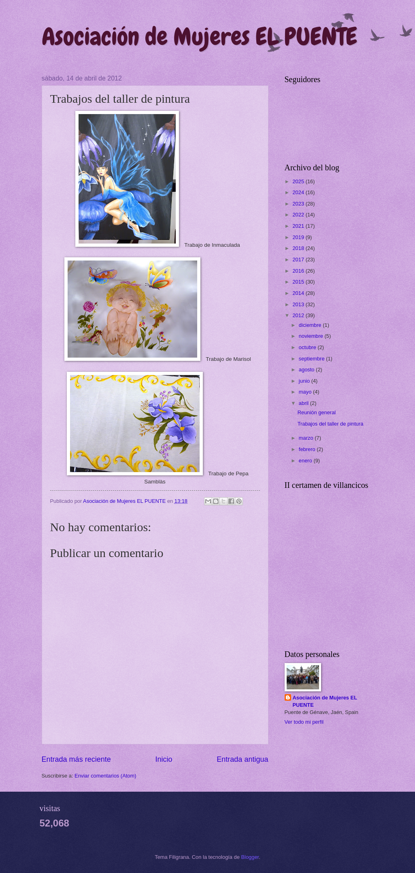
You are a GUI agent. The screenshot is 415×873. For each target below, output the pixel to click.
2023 (298, 204)
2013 (298, 304)
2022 (298, 215)
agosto (307, 370)
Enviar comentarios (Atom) (105, 776)
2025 (298, 181)
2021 (298, 226)
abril (304, 403)
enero (306, 461)
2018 (298, 248)
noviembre (312, 336)
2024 (298, 192)
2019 (298, 237)
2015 (298, 282)
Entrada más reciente (76, 759)
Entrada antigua (242, 759)
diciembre (311, 325)
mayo (306, 392)
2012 (298, 315)
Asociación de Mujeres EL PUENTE (199, 36)
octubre (308, 347)
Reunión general (317, 412)
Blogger (250, 857)
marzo (307, 438)
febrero (308, 449)
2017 (298, 259)
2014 (298, 293)
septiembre (312, 359)
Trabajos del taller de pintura (331, 424)
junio (305, 381)
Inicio (163, 759)
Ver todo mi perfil (304, 722)
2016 (298, 271)
